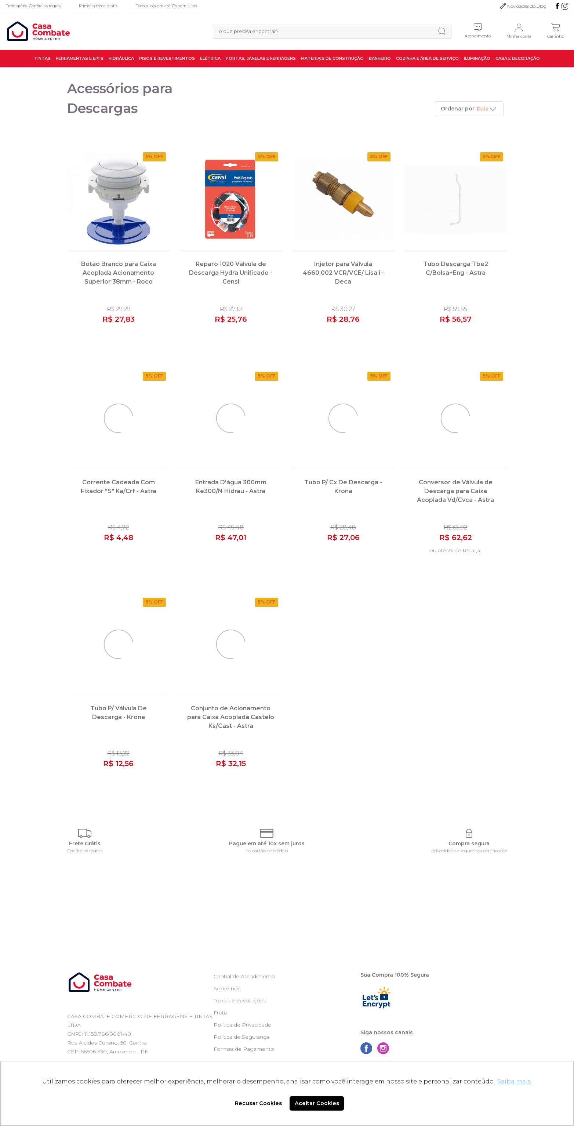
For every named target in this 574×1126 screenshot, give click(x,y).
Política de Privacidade (242, 1024)
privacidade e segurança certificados (469, 850)
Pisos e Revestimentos (167, 58)
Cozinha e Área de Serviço (427, 58)
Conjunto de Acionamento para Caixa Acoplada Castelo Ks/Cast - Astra (230, 717)
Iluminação (477, 58)
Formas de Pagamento (244, 1049)
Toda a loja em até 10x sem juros (166, 5)
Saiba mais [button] (514, 1081)
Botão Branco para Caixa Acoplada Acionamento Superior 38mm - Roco (118, 272)
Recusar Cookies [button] (258, 1103)
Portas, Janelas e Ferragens (261, 58)
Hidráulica (121, 58)
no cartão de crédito (267, 850)
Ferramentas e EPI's (79, 58)
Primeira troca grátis (98, 5)
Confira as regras (84, 850)
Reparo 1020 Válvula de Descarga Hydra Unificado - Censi (230, 272)
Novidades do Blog (526, 6)
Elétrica (210, 58)
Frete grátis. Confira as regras (33, 5)
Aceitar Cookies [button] (317, 1103)
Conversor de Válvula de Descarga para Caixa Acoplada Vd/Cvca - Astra (455, 491)
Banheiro (380, 58)
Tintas (42, 58)
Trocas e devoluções (240, 1000)
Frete (220, 1012)
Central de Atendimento (244, 976)
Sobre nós (227, 988)
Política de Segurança (241, 1037)
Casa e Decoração (517, 58)
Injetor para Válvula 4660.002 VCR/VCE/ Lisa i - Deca (343, 272)
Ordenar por (458, 108)
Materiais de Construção (332, 58)
